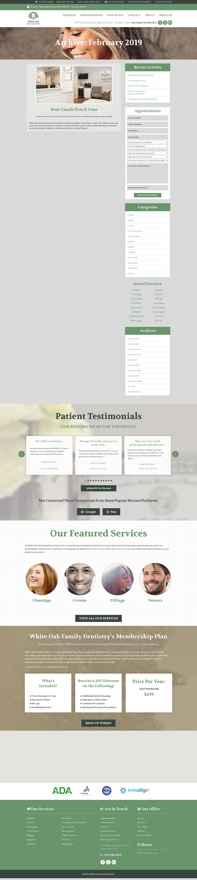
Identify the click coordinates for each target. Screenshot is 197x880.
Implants (131, 248)
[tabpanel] (49, 456)
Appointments (91, 15)
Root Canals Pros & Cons (74, 109)
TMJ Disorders (136, 317)
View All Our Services (98, 619)
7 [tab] (101, 481)
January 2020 (133, 345)
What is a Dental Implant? (138, 86)
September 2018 (134, 382)
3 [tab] (90, 481)
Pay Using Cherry (115, 2)
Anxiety (131, 216)
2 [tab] (88, 481)
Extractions (136, 299)
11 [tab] (111, 481)
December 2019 (134, 350)
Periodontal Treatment (74, 824)
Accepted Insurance (141, 2)
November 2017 (134, 392)
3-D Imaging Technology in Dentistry (142, 99)
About (150, 15)
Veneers (131, 274)
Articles (165, 15)
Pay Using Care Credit (90, 2)
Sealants (136, 312)
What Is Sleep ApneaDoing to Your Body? (136, 92)
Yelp (112, 512)
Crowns (131, 226)
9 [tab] (106, 481)
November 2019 (134, 355)
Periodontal (136, 308)
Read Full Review (49, 463)
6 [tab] (98, 481)
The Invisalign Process (137, 80)
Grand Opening (134, 237)
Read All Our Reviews (98, 488)
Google (88, 512)
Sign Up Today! (98, 725)
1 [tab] (85, 481)
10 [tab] (108, 481)
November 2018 (134, 371)
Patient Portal (66, 2)
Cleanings (136, 295)
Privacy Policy (144, 837)
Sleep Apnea (133, 263)
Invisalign (131, 253)
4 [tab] (93, 481)
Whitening (136, 321)
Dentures (159, 295)
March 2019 (132, 361)
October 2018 (133, 376)
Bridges (131, 221)
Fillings (159, 299)
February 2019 (133, 366)
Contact (134, 15)
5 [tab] (95, 481)
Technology (132, 269)
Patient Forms (46, 2)
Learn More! (79, 7)
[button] (98, 749)
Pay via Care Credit (110, 837)
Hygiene (131, 242)
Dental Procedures (93, 116)
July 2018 (131, 387)
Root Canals (107, 116)
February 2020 (133, 339)
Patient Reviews (163, 2)
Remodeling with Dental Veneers (141, 75)
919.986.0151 (150, 22)
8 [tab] (103, 481)
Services (69, 15)
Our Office (115, 15)
